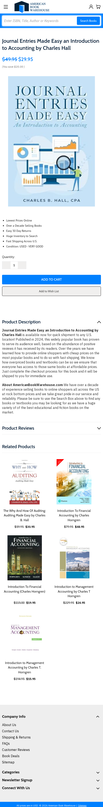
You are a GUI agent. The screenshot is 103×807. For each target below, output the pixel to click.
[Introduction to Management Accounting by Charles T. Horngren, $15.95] (24, 634)
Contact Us (10, 731)
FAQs (6, 743)
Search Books (88, 21)
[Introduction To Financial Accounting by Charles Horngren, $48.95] (74, 481)
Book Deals (10, 756)
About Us (9, 725)
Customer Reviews (16, 750)
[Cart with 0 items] (98, 6)
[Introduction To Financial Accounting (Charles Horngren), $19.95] (24, 558)
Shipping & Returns (16, 737)
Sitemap (8, 762)
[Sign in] (91, 6)
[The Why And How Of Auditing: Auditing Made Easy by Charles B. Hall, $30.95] (24, 481)
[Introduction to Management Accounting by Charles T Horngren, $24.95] (74, 558)
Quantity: (8, 257)
